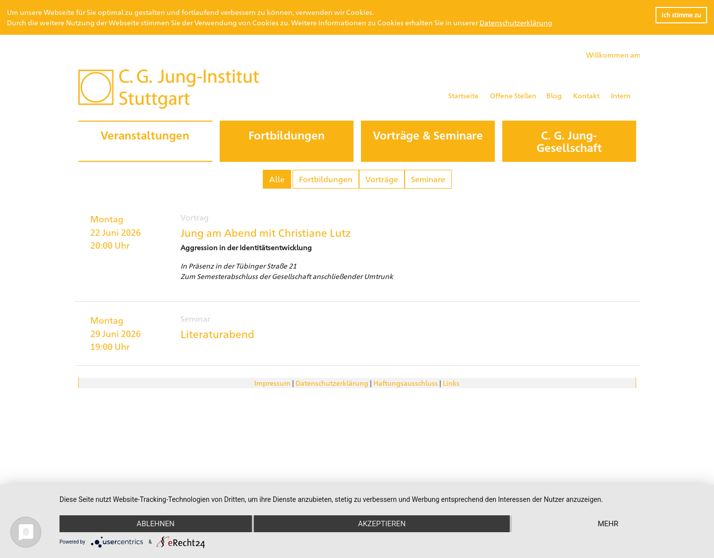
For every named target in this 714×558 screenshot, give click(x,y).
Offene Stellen (513, 95)
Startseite (463, 95)
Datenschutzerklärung (332, 382)
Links (451, 382)
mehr (607, 523)
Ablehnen (156, 523)
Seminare (428, 179)
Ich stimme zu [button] (681, 14)
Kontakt (586, 95)
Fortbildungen (326, 179)
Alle (277, 179)
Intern (621, 95)
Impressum (272, 382)
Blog (554, 95)
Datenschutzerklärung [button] (515, 22)
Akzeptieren (382, 523)
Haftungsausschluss (405, 382)
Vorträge (381, 179)
